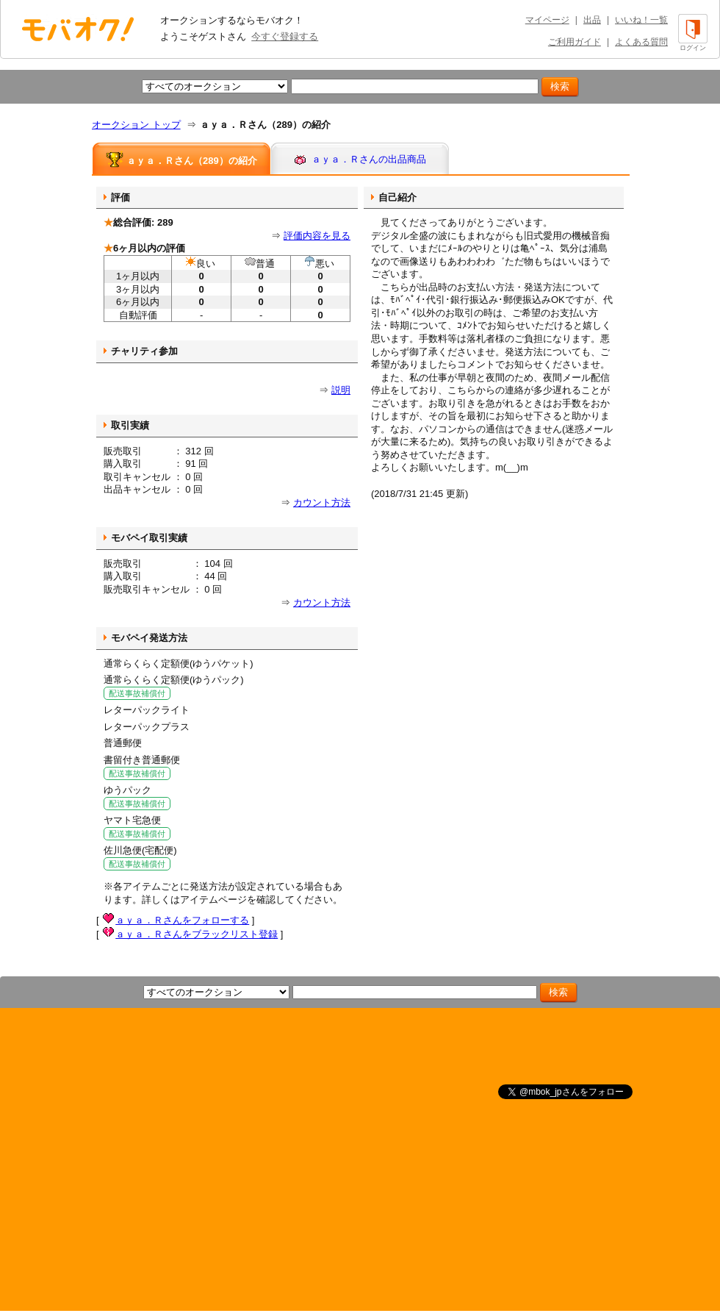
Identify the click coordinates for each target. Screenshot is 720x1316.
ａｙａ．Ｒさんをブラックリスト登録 (196, 934)
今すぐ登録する (284, 36)
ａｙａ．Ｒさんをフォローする (182, 920)
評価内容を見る (317, 235)
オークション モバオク (77, 28)
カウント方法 (321, 502)
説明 (340, 390)
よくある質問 (641, 42)
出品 (592, 20)
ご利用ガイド (574, 42)
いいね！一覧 (641, 20)
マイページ (547, 20)
